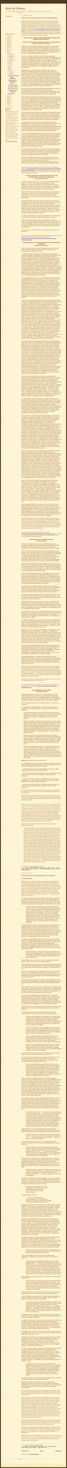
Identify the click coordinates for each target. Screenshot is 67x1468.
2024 (8, 39)
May (9, 66)
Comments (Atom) (34, 1454)
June (9, 65)
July (9, 63)
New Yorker (35, 868)
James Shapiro (43, 867)
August (10, 61)
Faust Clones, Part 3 (13, 84)
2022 (8, 42)
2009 (8, 105)
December (11, 54)
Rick (8, 109)
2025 (8, 37)
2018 (8, 49)
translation (58, 868)
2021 (8, 44)
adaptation (27, 867)
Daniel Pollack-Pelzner (34, 867)
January (10, 73)
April (9, 68)
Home (41, 1450)
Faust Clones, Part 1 (13, 88)
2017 (8, 51)
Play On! (53, 868)
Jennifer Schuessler (51, 867)
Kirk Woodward (40, 1446)
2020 (8, 46)
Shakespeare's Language (26, 1447)
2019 (8, 47)
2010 (8, 103)
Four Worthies (11, 93)
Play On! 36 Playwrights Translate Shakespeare (13, 77)
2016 (8, 53)
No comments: (37, 866)
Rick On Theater (15, 8)
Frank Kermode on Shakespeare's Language (12, 82)
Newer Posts (24, 1450)
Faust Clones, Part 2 (13, 86)
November (11, 56)
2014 (8, 96)
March (10, 70)
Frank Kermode (33, 1446)
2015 (8, 94)
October (10, 58)
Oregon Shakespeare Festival (45, 868)
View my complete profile (11, 141)
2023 (8, 41)
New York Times (29, 868)
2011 (8, 101)
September (11, 59)
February (10, 72)
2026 (8, 35)
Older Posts (58, 1450)
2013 (8, 98)
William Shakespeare (25, 869)
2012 (8, 100)
